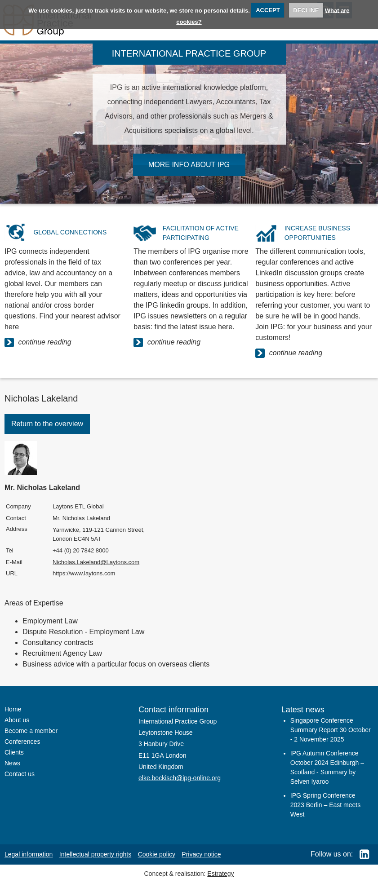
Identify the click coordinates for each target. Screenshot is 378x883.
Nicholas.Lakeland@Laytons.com (96, 562)
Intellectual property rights (95, 854)
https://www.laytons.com (84, 573)
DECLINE (306, 10)
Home (12, 709)
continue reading (37, 342)
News (12, 763)
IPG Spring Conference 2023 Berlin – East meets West (325, 805)
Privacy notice (201, 854)
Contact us (19, 773)
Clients (14, 752)
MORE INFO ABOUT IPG (189, 164)
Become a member (31, 730)
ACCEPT (268, 10)
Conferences (22, 741)
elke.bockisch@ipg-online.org (179, 777)
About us (16, 720)
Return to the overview (47, 424)
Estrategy (220, 873)
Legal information (28, 854)
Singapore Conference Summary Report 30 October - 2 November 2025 (330, 730)
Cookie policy (156, 854)
